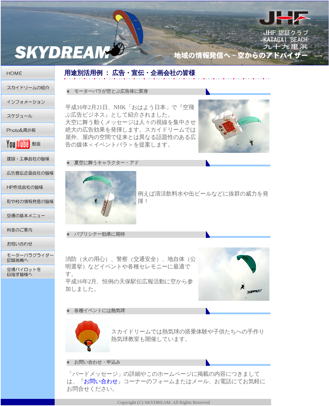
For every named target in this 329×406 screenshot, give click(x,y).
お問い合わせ (101, 381)
